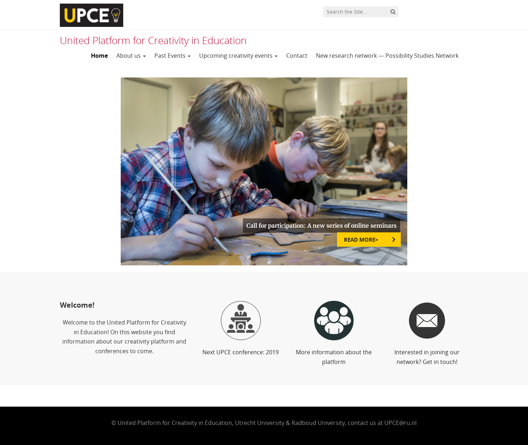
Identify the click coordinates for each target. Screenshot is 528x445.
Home (99, 56)
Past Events (172, 56)
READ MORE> (362, 239)
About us (131, 56)
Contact (296, 56)
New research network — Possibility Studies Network (387, 56)
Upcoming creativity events (238, 56)
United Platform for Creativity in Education (153, 40)
